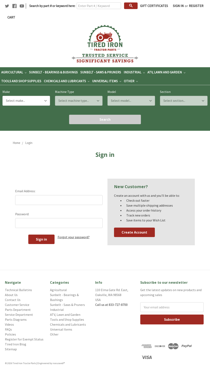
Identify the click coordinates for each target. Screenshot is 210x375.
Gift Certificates (154, 6)
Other (131, 81)
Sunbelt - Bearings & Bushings (53, 72)
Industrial (134, 72)
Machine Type (64, 92)
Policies (10, 334)
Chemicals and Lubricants (66, 81)
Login (28, 143)
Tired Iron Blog (15, 344)
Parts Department (18, 310)
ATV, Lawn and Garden (166, 72)
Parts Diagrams (16, 319)
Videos (9, 324)
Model (111, 92)
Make (6, 92)
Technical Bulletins (18, 290)
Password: (22, 214)
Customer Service (17, 305)
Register (196, 6)
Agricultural (13, 72)
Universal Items (106, 81)
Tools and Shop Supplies (21, 81)
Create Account (134, 232)
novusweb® (59, 363)
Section (165, 92)
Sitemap (11, 349)
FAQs (8, 329)
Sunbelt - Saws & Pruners (100, 72)
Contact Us (13, 300)
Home (16, 143)
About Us (11, 295)
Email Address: (25, 191)
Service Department (19, 314)
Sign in (178, 6)
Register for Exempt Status (24, 339)
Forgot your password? (74, 237)
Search (105, 119)
